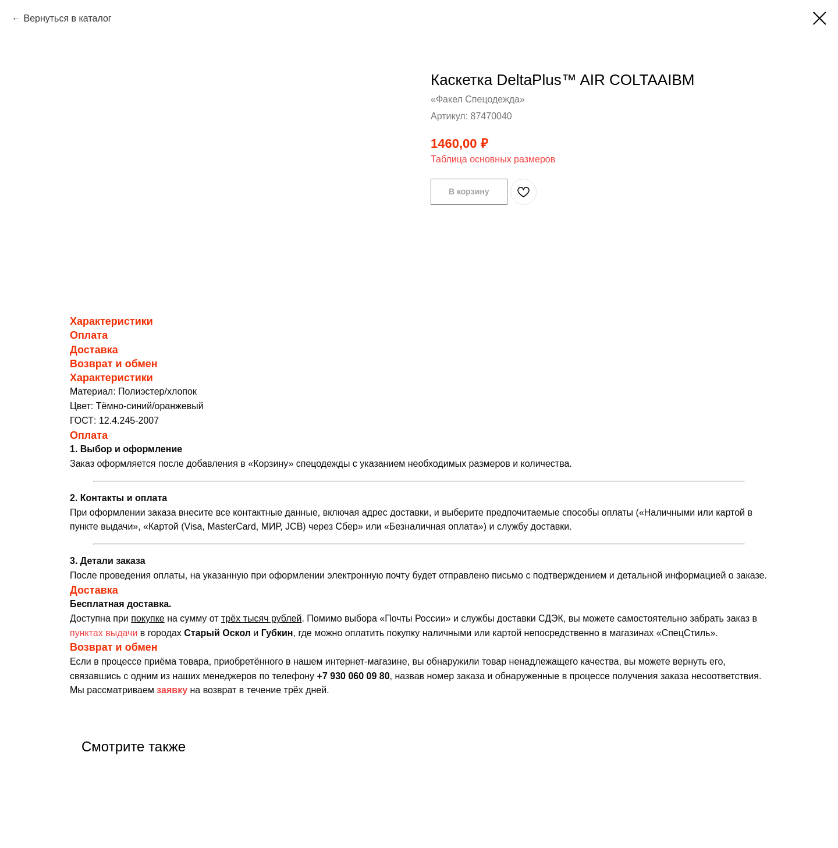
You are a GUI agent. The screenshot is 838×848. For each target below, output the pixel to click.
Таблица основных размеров (493, 159)
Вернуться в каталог (67, 18)
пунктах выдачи (103, 633)
